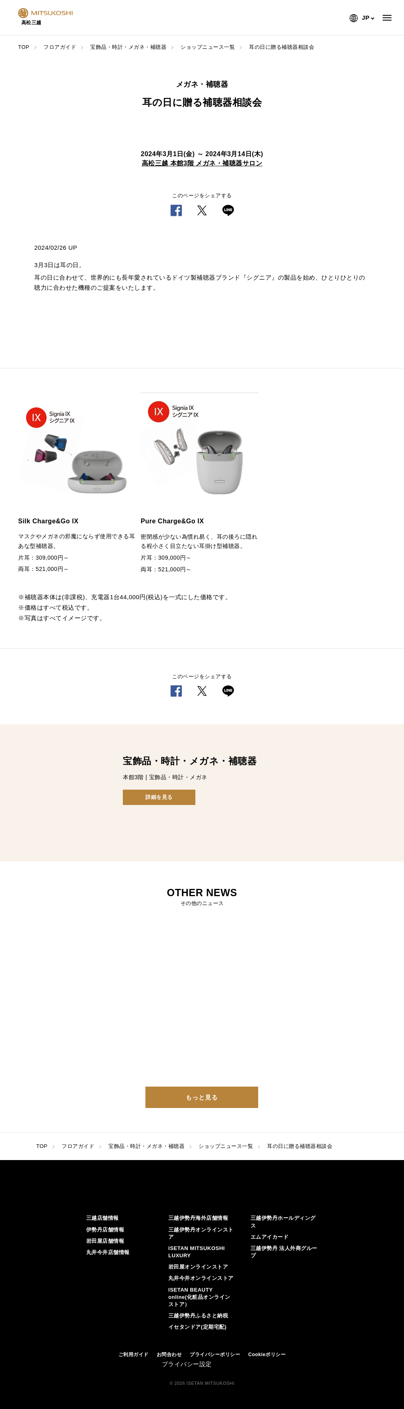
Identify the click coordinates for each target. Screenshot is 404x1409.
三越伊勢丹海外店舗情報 (198, 1218)
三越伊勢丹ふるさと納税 (198, 1316)
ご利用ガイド (133, 1354)
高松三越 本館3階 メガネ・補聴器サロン (202, 163)
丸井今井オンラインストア (201, 1278)
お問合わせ (169, 1354)
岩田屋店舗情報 (105, 1241)
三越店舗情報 (102, 1218)
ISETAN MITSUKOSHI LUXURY (196, 1251)
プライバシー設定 (187, 1364)
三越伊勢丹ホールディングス (283, 1221)
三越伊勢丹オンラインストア (201, 1233)
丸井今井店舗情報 (108, 1252)
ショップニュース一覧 (207, 47)
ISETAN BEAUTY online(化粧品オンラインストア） (199, 1297)
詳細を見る (159, 797)
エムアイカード (270, 1237)
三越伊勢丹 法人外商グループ (284, 1251)
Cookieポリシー (267, 1354)
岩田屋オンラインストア (198, 1267)
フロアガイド (60, 47)
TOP (23, 47)
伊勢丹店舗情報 (105, 1230)
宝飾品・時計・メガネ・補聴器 (128, 47)
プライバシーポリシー (215, 1354)
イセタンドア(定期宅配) (197, 1327)
